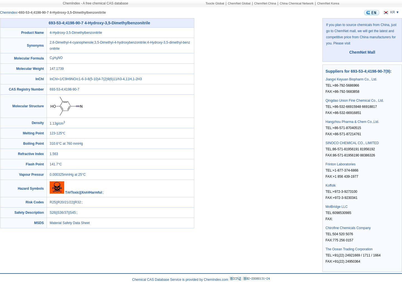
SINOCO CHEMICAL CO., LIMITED (352, 143)
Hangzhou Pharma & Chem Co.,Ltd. (352, 122)
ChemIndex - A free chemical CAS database (95, 3)
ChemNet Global (239, 3)
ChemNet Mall (362, 52)
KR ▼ (390, 12)
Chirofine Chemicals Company (348, 228)
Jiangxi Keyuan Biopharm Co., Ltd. (351, 79)
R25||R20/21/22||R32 (65, 202)
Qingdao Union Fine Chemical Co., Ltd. (355, 101)
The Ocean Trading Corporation (349, 249)
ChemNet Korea (328, 3)
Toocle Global (214, 3)
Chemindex (8, 13)
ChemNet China (265, 3)
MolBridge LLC (337, 207)
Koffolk (331, 185)
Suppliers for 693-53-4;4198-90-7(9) (358, 71)
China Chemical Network (297, 3)
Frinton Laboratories (340, 164)
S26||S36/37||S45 (63, 213)
